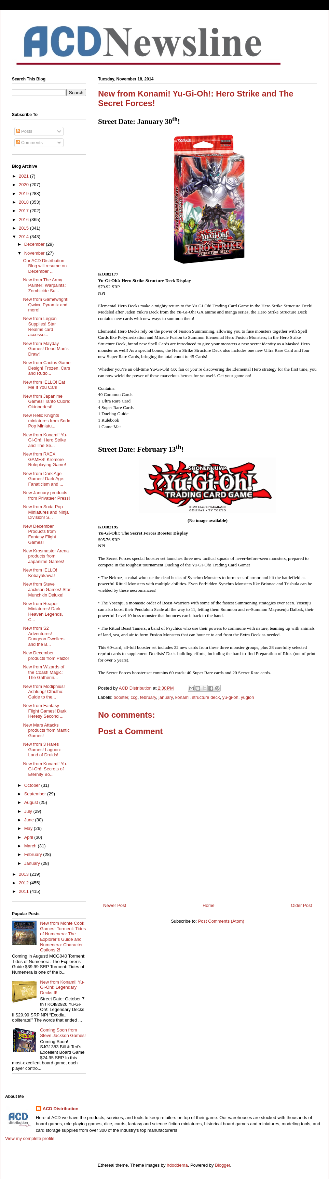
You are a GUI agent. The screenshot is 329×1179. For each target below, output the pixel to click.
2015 (24, 228)
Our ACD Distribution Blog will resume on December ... (45, 266)
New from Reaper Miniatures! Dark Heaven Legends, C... (43, 611)
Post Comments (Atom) (221, 921)
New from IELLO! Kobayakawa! (40, 572)
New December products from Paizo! (46, 655)
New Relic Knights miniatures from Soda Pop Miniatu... (46, 420)
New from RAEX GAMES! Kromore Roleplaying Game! (44, 459)
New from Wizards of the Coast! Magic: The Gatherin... (43, 672)
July (28, 811)
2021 (24, 176)
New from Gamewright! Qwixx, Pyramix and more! (45, 304)
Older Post (301, 905)
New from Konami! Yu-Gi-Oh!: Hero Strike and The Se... (45, 440)
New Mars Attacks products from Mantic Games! (46, 730)
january (166, 697)
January (32, 863)
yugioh (247, 697)
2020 (24, 184)
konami (182, 697)
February (33, 854)
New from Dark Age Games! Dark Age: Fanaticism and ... (43, 479)
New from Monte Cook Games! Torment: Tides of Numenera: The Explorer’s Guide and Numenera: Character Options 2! (63, 936)
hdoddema (177, 1165)
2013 (24, 874)
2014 (24, 236)
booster (121, 697)
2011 (24, 891)
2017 (24, 210)
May (29, 828)
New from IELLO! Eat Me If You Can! (44, 385)
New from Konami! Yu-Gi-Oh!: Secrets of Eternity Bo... (45, 769)
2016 (24, 219)
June (29, 819)
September (35, 793)
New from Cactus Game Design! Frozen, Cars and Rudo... (46, 368)
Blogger (222, 1165)
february (148, 697)
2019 (24, 193)
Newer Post (114, 905)
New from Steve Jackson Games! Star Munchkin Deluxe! (46, 589)
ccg (134, 697)
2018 (24, 202)
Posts (24, 131)
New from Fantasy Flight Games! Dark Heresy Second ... (44, 711)
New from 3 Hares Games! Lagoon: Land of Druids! (42, 749)
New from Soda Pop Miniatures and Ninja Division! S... (46, 512)
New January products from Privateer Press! (46, 495)
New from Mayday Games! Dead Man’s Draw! (45, 349)
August (31, 802)
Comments (29, 142)
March (31, 845)
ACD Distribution (61, 1108)
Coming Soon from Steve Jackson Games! (63, 1032)
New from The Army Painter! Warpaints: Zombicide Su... (44, 285)
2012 (24, 882)
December (35, 244)
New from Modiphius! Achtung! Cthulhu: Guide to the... (44, 692)
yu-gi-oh (230, 697)
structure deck (206, 697)
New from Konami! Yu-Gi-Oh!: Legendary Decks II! (62, 987)
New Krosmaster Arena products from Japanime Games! (46, 556)
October (32, 785)
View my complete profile (29, 1138)
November (35, 253)
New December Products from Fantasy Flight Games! (39, 534)
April (29, 837)
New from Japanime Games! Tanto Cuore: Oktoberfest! (46, 401)
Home (209, 905)
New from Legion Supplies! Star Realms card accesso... (39, 326)
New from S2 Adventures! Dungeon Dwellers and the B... (43, 636)
